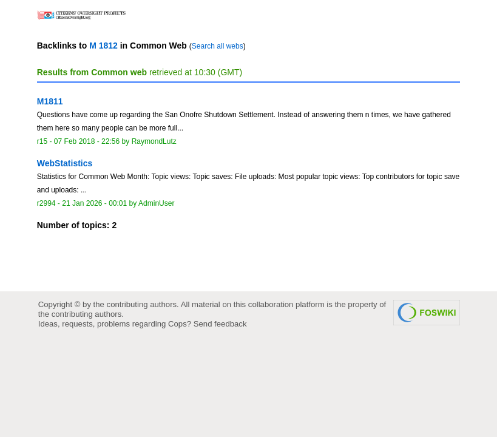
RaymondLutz (154, 141)
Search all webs (217, 46)
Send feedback (220, 323)
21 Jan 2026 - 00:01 (94, 203)
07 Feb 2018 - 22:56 (87, 141)
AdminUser (156, 203)
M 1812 (103, 45)
